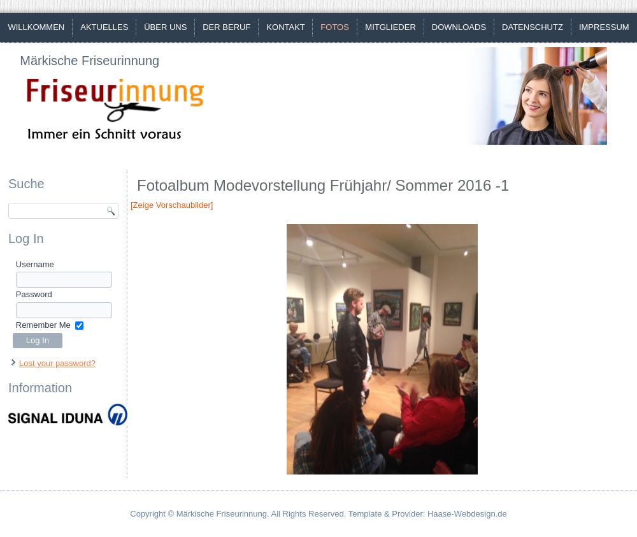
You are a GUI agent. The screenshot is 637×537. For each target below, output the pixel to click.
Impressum (604, 27)
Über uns (165, 27)
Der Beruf (226, 27)
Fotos (334, 27)
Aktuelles (104, 27)
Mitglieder (390, 27)
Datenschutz (532, 27)
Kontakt (285, 27)
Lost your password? (57, 363)
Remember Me (43, 325)
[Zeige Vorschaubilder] (172, 205)
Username (35, 264)
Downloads (459, 27)
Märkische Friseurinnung (89, 61)
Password (34, 294)
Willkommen (36, 27)
